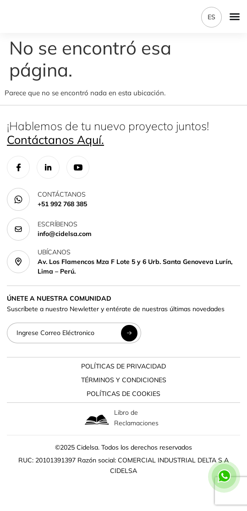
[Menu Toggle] (234, 16)
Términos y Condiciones (123, 380)
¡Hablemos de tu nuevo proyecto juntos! (108, 133)
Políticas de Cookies (123, 394)
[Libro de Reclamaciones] (97, 419)
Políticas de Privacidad (123, 366)
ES (211, 17)
